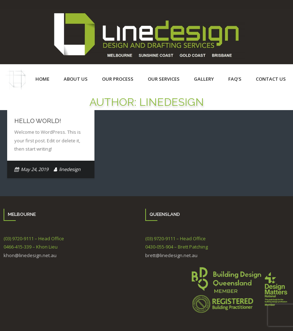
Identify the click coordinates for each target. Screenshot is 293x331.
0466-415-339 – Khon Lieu (31, 246)
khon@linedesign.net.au (30, 255)
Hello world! (37, 120)
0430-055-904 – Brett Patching (176, 246)
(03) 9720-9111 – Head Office (34, 238)
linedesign (69, 169)
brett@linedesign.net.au (171, 255)
